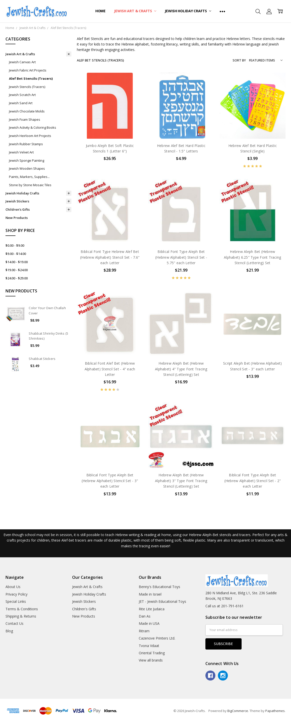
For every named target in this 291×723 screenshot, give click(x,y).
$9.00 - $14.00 (15, 253)
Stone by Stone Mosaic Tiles (30, 185)
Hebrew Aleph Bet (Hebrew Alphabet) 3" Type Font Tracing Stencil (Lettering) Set (181, 481)
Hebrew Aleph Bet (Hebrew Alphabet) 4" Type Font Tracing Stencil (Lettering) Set (181, 369)
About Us (12, 586)
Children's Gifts (17, 209)
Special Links (15, 601)
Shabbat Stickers (42, 358)
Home (100, 10)
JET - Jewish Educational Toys (162, 601)
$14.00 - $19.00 (16, 262)
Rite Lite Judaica (151, 609)
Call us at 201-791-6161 (224, 606)
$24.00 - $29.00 (16, 278)
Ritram (144, 631)
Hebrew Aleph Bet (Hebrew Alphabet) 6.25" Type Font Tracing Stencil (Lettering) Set (252, 257)
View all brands (151, 660)
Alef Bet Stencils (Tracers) (31, 78)
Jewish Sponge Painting (26, 160)
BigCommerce (237, 711)
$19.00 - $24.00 (16, 270)
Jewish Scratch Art (22, 94)
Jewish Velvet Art (21, 152)
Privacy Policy (16, 594)
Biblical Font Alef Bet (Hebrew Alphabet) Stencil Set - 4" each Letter (110, 369)
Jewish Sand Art (20, 103)
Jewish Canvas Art (22, 62)
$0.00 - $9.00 (14, 245)
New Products (16, 217)
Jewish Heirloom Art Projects (30, 135)
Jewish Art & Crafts (135, 10)
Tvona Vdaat (149, 645)
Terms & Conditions (21, 609)
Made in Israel (150, 594)
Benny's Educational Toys (159, 586)
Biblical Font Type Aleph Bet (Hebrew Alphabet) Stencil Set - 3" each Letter (110, 481)
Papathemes (275, 711)
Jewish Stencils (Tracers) (27, 86)
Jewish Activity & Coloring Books (32, 127)
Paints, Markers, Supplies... (29, 176)
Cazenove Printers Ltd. (157, 638)
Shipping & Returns (20, 616)
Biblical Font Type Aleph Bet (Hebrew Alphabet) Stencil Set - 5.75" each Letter (181, 257)
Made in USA (149, 623)
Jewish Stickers (17, 201)
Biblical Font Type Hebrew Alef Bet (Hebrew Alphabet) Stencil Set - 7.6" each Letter (110, 257)
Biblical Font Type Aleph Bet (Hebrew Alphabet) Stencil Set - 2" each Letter (252, 481)
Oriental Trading (152, 653)
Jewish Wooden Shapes (27, 168)
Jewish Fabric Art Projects (27, 70)
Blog (9, 631)
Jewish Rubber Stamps (26, 144)
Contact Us (14, 623)
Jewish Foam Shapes (24, 119)
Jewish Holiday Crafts (188, 10)
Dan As (144, 616)
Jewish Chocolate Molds (27, 111)
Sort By (239, 60)
